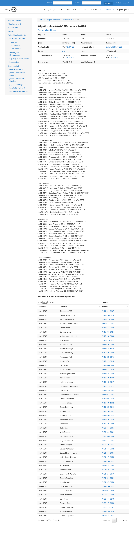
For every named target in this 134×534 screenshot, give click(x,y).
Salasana (78, 3)
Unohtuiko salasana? (122, 3)
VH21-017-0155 (108, 457)
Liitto (43, 9)
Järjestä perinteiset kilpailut (16, 80)
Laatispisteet (16, 49)
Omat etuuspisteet (16, 69)
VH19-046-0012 (108, 419)
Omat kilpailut (13, 66)
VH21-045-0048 (108, 482)
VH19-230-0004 (108, 424)
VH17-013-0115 (108, 361)
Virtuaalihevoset (80, 9)
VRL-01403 (70, 47)
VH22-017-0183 (108, 503)
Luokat (14, 42)
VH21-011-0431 (108, 453)
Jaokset (11, 31)
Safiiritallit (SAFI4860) (114, 47)
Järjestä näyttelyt (16, 84)
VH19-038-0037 (108, 411)
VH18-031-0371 (108, 386)
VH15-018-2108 (108, 336)
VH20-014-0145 (108, 428)
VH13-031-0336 (108, 319)
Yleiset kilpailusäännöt (17, 35)
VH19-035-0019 (108, 407)
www (63, 51)
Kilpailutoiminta (107, 9)
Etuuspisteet (14, 62)
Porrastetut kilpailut (17, 38)
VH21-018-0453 (108, 465)
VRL (7, 9)
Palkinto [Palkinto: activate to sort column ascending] (42, 307)
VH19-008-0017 (108, 399)
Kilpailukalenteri (14, 24)
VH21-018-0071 (108, 461)
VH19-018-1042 (108, 403)
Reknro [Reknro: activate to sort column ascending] (105, 307)
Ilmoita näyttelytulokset (18, 91)
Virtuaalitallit (64, 9)
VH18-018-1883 (108, 378)
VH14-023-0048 (108, 328)
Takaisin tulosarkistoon (46, 30)
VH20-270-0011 (108, 444)
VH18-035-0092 (108, 390)
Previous (106, 520)
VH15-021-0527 (108, 340)
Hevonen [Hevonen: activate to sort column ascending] (63, 307)
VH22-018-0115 (108, 511)
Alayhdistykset (123, 9)
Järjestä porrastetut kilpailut (17, 74)
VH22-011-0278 (108, 499)
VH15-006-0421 (108, 332)
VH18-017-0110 (108, 369)
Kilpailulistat (16, 45)
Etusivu (42, 20)
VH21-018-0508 (108, 470)
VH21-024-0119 (108, 474)
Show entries (45, 302)
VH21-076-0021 (108, 486)
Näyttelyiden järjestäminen (14, 54)
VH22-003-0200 (108, 490)
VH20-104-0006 (108, 436)
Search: (115, 302)
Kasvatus (93, 9)
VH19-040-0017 (108, 415)
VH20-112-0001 (108, 440)
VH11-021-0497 (108, 311)
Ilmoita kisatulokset (17, 88)
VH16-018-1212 (108, 348)
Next (125, 520)
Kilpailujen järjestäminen (19, 58)
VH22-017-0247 (108, 507)
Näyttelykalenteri (14, 20)
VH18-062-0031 (108, 394)
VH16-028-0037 (108, 353)
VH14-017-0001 (108, 323)
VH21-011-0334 (108, 449)
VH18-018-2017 (108, 382)
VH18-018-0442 (108, 373)
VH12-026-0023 (108, 315)
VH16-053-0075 (108, 357)
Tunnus (49, 3)
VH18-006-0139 (108, 365)
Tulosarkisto (13, 28)
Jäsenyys (52, 9)
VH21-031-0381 (108, 478)
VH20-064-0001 (108, 432)
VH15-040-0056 (108, 344)
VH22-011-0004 (108, 495)
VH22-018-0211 (108, 515)
